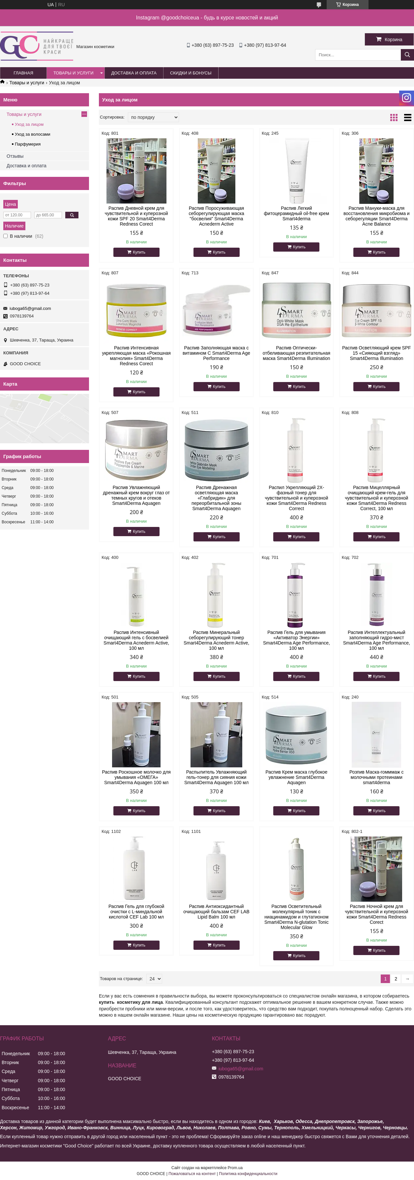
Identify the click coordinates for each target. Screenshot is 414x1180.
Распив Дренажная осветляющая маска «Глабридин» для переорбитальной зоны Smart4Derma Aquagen (216, 498)
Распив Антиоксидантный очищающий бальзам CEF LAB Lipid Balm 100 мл (216, 911)
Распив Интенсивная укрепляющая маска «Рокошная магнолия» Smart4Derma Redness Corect (136, 355)
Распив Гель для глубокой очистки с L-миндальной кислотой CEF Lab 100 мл (136, 911)
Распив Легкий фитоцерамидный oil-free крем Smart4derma (296, 213)
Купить (139, 252)
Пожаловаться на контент (192, 1173)
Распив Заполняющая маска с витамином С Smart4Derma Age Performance (216, 353)
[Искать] (407, 55)
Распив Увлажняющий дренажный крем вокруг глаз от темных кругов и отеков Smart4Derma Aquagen (136, 495)
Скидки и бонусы (191, 72)
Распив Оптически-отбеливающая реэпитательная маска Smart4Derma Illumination (296, 353)
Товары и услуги (73, 72)
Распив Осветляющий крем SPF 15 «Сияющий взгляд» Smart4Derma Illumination (376, 353)
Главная (23, 72)
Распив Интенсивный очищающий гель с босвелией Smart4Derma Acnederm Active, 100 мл (136, 640)
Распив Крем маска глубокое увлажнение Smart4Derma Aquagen (296, 777)
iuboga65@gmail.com (30, 308)
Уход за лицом (29, 124)
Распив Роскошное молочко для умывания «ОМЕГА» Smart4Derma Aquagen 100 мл (136, 777)
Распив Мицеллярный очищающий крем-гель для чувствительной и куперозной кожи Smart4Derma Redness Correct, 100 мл (376, 498)
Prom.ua (235, 1168)
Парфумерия (28, 144)
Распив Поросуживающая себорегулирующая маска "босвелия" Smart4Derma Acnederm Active (216, 216)
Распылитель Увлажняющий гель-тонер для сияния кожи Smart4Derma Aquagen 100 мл (216, 777)
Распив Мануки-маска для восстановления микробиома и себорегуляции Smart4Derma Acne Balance (376, 216)
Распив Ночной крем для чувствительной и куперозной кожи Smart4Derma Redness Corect (376, 914)
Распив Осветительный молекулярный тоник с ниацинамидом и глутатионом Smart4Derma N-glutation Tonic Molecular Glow (296, 917)
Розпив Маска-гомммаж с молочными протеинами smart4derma (376, 777)
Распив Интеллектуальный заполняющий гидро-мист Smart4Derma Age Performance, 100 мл (376, 640)
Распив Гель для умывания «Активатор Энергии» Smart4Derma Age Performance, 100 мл (296, 640)
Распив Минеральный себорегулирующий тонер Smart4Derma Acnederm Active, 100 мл (216, 640)
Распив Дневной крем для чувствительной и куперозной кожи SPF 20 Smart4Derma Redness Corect (136, 216)
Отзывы (15, 156)
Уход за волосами (32, 134)
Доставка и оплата (134, 72)
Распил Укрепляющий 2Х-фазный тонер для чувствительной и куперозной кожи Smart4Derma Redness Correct (296, 498)
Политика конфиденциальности (248, 1173)
